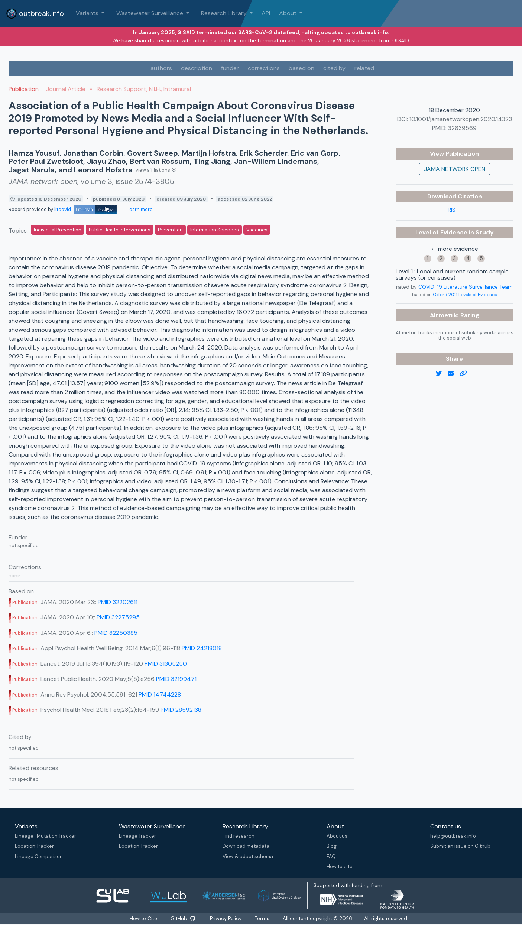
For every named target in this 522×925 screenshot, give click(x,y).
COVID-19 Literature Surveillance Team (465, 286)
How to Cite (143, 918)
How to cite (340, 866)
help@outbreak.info (453, 836)
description (196, 68)
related (364, 68)
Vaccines (257, 230)
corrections (264, 68)
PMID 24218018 (202, 648)
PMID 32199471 (176, 679)
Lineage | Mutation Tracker (45, 836)
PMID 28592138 (181, 710)
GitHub (182, 918)
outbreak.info (35, 13)
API (266, 13)
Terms (263, 918)
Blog (332, 846)
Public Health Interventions (119, 230)
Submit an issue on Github (460, 846)
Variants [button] (88, 13)
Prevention (170, 230)
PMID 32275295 (118, 617)
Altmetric (445, 315)
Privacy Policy (226, 918)
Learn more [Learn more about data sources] (139, 209)
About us (337, 836)
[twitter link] (442, 373)
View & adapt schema (248, 856)
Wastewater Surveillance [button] (150, 13)
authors (161, 68)
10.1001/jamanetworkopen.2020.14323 (460, 119)
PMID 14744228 (160, 694)
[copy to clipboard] (466, 373)
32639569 (462, 128)
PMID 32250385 (115, 633)
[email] (454, 373)
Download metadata (246, 846)
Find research (238, 836)
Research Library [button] (224, 13)
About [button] (288, 13)
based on (301, 68)
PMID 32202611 (117, 602)
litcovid (85, 209)
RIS (451, 210)
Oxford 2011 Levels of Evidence (465, 295)
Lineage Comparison (39, 856)
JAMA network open (454, 169)
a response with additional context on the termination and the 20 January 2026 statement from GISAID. (281, 40)
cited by (334, 68)
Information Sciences (214, 230)
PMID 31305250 (166, 664)
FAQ (331, 856)
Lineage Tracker (137, 836)
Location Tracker (34, 846)
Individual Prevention (57, 230)
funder (230, 68)
